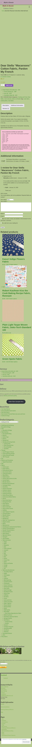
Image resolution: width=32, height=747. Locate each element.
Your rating (4, 199)
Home (3, 10)
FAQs (2, 714)
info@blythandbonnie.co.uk (7, 697)
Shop (3, 734)
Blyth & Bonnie (8, 6)
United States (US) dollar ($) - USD (11, 89)
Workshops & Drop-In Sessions (8, 737)
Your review (4, 201)
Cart (3, 720)
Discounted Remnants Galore (8, 412)
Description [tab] (6, 105)
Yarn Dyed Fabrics (5, 411)
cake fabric (26, 99)
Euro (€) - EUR (8, 93)
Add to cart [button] (8, 334)
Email (2, 218)
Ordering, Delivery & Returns (7, 711)
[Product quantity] (3, 85)
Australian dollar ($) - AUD (10, 95)
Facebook (4, 677)
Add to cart (9, 85)
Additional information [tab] (17, 105)
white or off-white (16, 99)
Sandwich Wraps (5, 417)
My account (4, 728)
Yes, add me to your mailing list (9, 224)
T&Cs (3, 735)
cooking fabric (4, 100)
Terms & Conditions (5, 708)
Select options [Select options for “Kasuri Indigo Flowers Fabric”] (13, 266)
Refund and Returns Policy (7, 732)
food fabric (11, 100)
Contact (2, 706)
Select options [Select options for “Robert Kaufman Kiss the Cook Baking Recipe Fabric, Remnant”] (13, 300)
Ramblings (4, 731)
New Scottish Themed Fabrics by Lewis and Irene (13, 415)
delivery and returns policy (10, 397)
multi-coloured (7, 99)
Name (2, 215)
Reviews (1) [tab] (6, 108)
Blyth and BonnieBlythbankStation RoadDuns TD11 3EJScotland (4, 691)
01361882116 (3, 696)
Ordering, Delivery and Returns (8, 729)
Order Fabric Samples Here (16, 403)
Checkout (4, 722)
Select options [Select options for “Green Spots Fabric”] (13, 363)
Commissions (5, 723)
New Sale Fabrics (5, 414)
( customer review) (6, 76)
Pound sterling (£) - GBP (10, 91)
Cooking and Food (22, 97)
